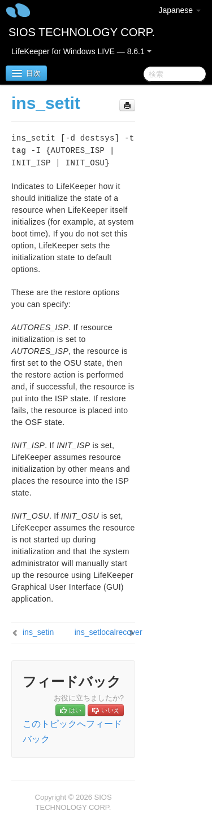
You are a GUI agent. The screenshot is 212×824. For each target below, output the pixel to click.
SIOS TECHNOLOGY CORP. (81, 32)
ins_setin (38, 632)
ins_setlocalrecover (108, 632)
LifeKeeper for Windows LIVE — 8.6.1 (81, 51)
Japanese (179, 10)
